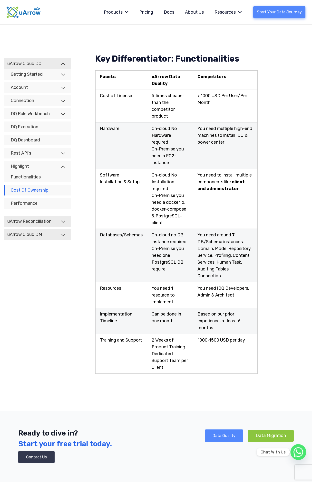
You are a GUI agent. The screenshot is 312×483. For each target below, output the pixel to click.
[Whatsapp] (298, 452)
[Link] (24, 12)
